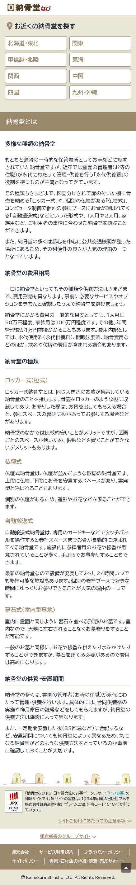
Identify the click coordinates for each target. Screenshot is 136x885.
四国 (13, 92)
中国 (77, 76)
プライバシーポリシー (104, 852)
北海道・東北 (23, 43)
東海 (77, 59)
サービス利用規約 (56, 852)
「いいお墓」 (116, 793)
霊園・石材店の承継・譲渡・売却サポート (86, 861)
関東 (77, 43)
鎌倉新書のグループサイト (65, 836)
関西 (13, 76)
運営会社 (20, 852)
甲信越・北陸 (23, 59)
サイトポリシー (25, 861)
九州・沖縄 (84, 92)
